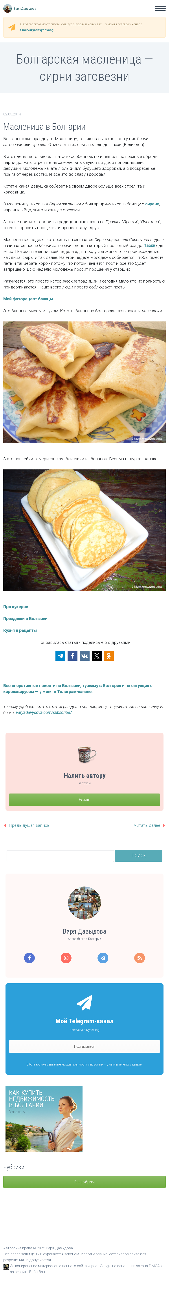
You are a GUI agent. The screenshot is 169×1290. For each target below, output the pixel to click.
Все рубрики (84, 1182)
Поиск (139, 855)
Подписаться (84, 1046)
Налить (84, 800)
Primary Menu (160, 8)
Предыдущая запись (29, 825)
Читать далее (147, 825)
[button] (60, 656)
